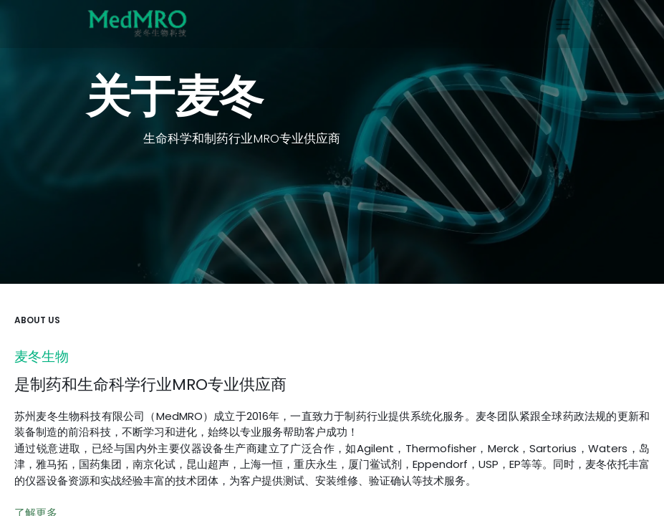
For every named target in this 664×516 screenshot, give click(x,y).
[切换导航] (563, 24)
